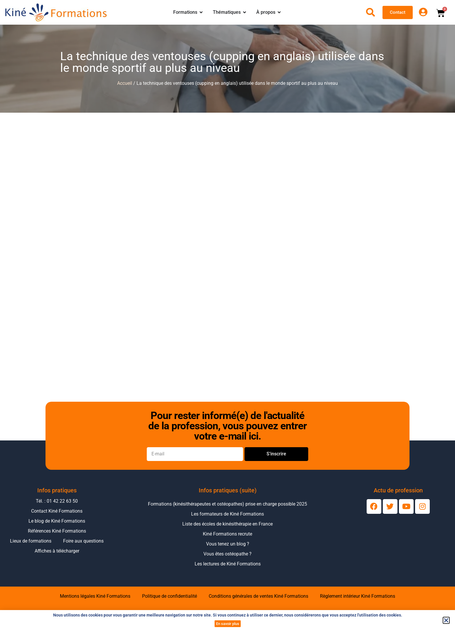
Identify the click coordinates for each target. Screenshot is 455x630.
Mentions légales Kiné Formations (95, 596)
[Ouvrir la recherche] (370, 12)
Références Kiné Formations (57, 531)
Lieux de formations (30, 541)
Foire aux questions (83, 541)
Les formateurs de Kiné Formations (227, 514)
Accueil (124, 83)
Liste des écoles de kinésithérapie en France (227, 524)
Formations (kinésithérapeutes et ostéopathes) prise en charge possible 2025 (227, 504)
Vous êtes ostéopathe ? (227, 554)
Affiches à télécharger (57, 551)
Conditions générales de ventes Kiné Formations (258, 596)
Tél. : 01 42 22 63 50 (57, 501)
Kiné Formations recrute (227, 534)
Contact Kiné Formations (56, 511)
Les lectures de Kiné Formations (228, 564)
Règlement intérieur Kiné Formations (357, 596)
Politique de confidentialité (169, 596)
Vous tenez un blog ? (227, 544)
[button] (446, 620)
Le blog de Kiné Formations (56, 521)
